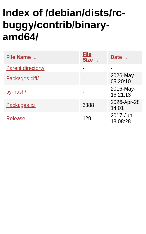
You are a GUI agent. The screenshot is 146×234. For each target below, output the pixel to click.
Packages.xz (21, 105)
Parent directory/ (25, 68)
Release (15, 118)
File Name (18, 57)
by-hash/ (16, 92)
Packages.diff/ (22, 78)
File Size (88, 57)
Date (116, 57)
